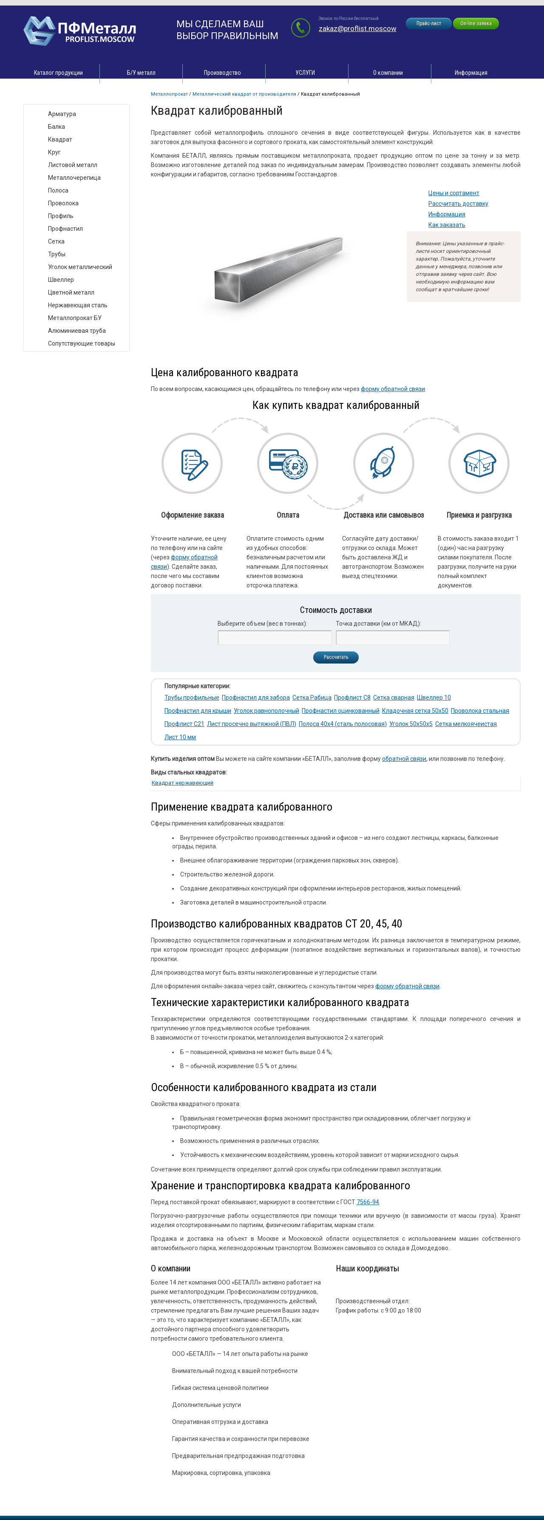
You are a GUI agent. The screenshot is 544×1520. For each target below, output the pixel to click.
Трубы (56, 254)
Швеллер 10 (434, 697)
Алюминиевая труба (77, 330)
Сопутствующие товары (81, 343)
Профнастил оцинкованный (341, 710)
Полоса (58, 190)
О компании (388, 72)
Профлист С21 (184, 723)
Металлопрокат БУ (75, 318)
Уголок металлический (80, 267)
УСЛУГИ (305, 72)
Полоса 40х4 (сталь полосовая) (343, 723)
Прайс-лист (428, 23)
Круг (54, 152)
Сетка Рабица (312, 697)
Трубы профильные (191, 697)
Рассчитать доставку (458, 203)
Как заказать (446, 224)
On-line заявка (476, 23)
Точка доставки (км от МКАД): (378, 623)
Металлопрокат (169, 94)
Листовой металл (72, 165)
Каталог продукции (58, 72)
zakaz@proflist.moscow (358, 28)
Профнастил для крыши (197, 710)
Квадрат (60, 139)
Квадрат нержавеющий (182, 783)
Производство (222, 72)
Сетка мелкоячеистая (466, 723)
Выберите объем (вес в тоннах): (262, 623)
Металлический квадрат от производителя (244, 94)
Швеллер (61, 279)
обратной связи (404, 758)
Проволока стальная (480, 710)
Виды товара (49, 95)
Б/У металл (141, 72)
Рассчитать (336, 657)
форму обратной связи (393, 389)
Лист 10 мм (180, 737)
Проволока (63, 203)
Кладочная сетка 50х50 (415, 710)
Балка (56, 126)
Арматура (62, 114)
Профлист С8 (352, 697)
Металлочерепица (74, 177)
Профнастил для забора (256, 697)
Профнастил (65, 228)
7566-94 (368, 1202)
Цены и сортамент (453, 193)
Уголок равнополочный (266, 710)
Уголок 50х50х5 (411, 723)
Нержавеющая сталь (78, 305)
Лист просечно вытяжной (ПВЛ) (251, 723)
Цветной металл (71, 292)
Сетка (56, 241)
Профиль (61, 216)
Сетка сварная (393, 697)
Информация (471, 72)
